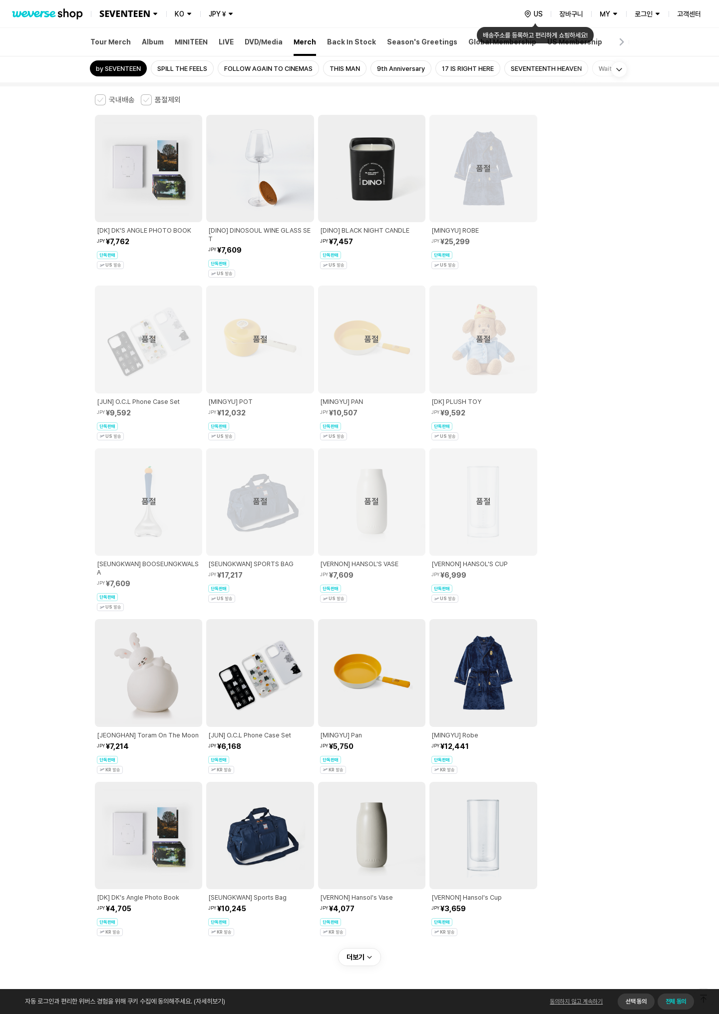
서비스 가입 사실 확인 (385, 905)
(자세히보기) (208, 1001)
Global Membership (502, 42)
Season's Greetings (422, 42)
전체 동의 (676, 1001)
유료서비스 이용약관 (145, 853)
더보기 (359, 783)
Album (153, 42)
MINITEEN (191, 42)
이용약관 (101, 853)
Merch (305, 42)
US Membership (574, 42)
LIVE (226, 42)
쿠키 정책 (311, 853)
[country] (533, 14)
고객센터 (689, 14)
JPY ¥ (217, 14)
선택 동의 (636, 1001)
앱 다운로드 (604, 950)
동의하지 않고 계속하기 (576, 1001)
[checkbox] (115, 99)
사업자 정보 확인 (564, 874)
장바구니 (571, 14)
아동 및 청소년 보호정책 (208, 853)
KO (179, 14)
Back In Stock (351, 42)
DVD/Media (264, 42)
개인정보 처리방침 (269, 853)
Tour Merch (110, 42)
